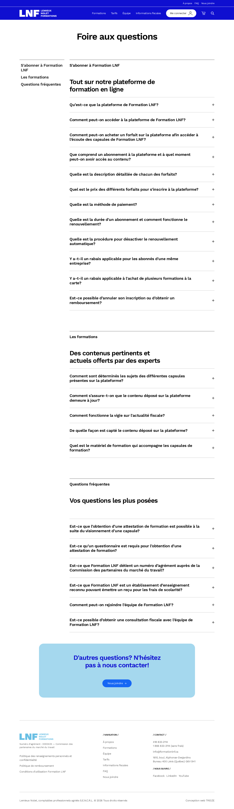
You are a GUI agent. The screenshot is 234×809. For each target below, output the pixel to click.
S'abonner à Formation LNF (42, 67)
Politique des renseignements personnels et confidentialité (46, 758)
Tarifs (114, 13)
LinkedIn (171, 775)
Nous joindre (207, 3)
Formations (99, 13)
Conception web (200, 800)
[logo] (38, 13)
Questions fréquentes (41, 84)
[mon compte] (181, 13)
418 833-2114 (160, 741)
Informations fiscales (148, 13)
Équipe (127, 13)
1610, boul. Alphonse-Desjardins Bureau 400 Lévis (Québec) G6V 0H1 (174, 759)
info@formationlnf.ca (165, 751)
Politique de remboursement (37, 765)
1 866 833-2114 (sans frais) (168, 745)
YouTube (184, 775)
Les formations (35, 77)
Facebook (158, 775)
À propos (187, 3)
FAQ (197, 3)
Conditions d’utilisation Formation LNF (43, 771)
